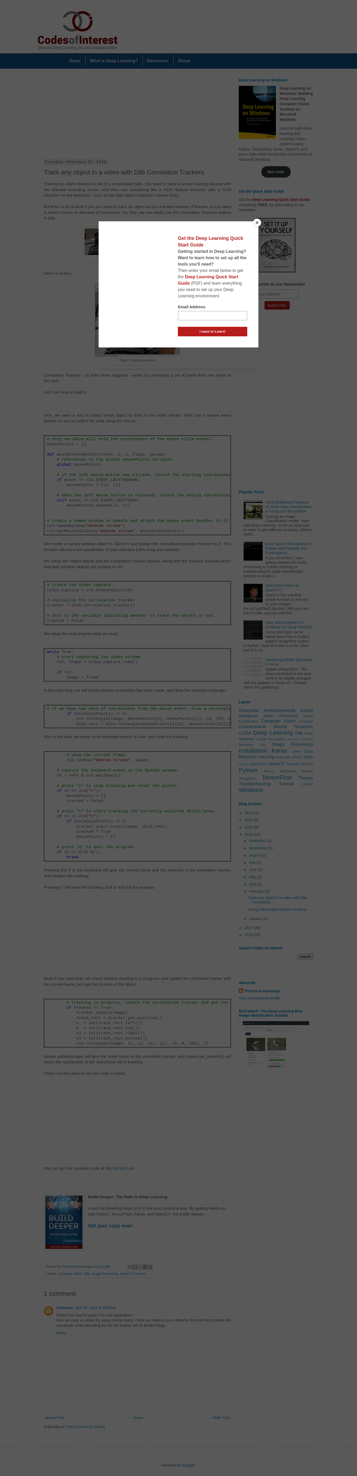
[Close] (257, 223)
